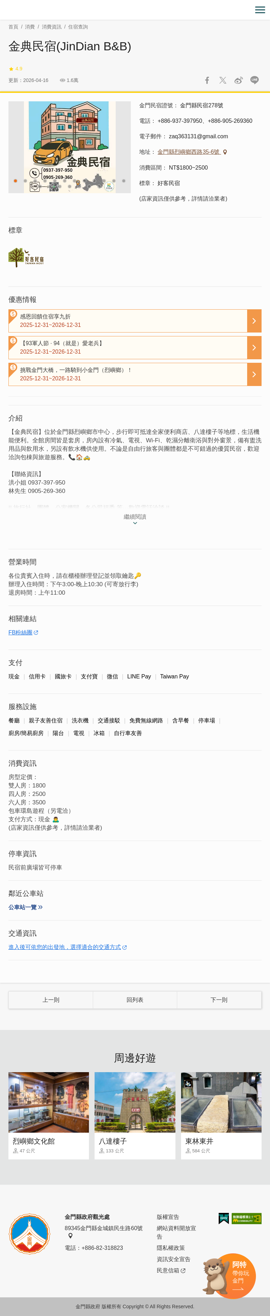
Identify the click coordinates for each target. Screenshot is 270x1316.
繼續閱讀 (135, 517)
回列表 (135, 1000)
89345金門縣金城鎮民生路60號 (104, 1232)
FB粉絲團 (20, 632)
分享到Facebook (207, 80)
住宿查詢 (78, 27)
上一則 (51, 1000)
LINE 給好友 (255, 80)
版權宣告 (168, 1217)
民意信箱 (171, 1270)
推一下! (223, 80)
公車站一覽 (22, 907)
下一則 (219, 1000)
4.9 (15, 69)
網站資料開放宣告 (176, 1232)
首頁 (13, 27)
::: (2, 4)
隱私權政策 (171, 1248)
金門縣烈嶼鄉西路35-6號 (189, 152)
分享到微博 (239, 80)
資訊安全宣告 (174, 1259)
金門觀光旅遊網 (135, 10)
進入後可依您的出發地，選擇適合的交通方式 (64, 947)
